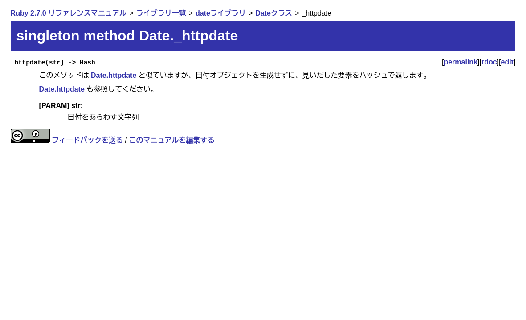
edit (507, 62)
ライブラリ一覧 (161, 13)
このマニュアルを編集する (171, 140)
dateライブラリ (221, 13)
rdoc (489, 62)
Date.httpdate (113, 75)
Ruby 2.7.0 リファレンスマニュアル (68, 13)
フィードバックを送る (87, 140)
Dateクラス (273, 13)
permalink (460, 62)
